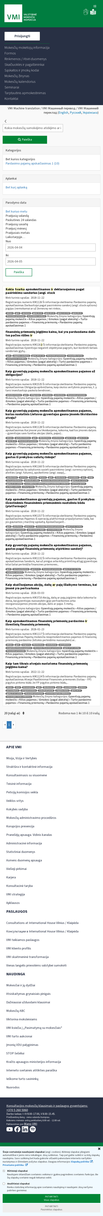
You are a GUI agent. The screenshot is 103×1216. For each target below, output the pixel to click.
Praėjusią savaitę (17, 224)
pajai (59, 687)
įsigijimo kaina (62, 690)
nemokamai (51, 645)
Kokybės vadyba (17, 809)
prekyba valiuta (13, 487)
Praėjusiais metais (18, 233)
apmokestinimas (14, 395)
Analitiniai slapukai (16, 1183)
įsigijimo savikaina (21, 356)
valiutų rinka (28, 487)
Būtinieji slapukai (15, 1171)
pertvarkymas (12, 690)
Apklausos (13, 903)
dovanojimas (28, 687)
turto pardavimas (14, 480)
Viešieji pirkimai (16, 869)
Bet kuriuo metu (16, 211)
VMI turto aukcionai (19, 1036)
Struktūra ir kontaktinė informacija (29, 767)
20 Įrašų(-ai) (14, 713)
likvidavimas (45, 438)
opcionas (26, 313)
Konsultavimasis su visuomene (26, 775)
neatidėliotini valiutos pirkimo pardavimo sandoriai (47, 484)
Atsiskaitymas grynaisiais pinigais (28, 994)
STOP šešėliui (15, 1053)
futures (42, 477)
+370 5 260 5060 (17, 1110)
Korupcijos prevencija (20, 826)
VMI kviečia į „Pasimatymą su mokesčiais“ (34, 1028)
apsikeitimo (12, 477)
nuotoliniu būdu (54, 530)
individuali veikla (32, 480)
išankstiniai (61, 477)
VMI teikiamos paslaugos (22, 940)
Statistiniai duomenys (20, 852)
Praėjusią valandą (17, 216)
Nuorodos (13, 1087)
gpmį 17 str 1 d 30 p (14, 484)
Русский (75, 112)
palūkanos (47, 395)
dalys (18, 687)
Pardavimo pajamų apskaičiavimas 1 (32, 163)
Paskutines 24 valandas (21, 220)
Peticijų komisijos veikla (22, 792)
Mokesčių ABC (15, 1011)
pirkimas (82, 687)
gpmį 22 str (37, 313)
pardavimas (60, 395)
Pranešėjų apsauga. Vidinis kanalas (29, 835)
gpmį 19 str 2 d (38, 356)
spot (83, 477)
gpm (17, 313)
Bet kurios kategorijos (20, 159)
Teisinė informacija (18, 784)
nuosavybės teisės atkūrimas (19, 697)
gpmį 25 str (77, 313)
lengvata (26, 645)
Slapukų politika (80, 1162)
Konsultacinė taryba (19, 886)
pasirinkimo (73, 477)
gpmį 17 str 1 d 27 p (79, 480)
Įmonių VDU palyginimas (22, 1045)
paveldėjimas (70, 687)
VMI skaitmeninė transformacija (27, 957)
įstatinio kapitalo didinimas (58, 693)
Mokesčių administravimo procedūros (31, 818)
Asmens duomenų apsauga (24, 860)
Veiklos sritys (15, 801)
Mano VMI (30, 1124)
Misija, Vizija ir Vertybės (21, 758)
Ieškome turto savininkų (22, 1079)
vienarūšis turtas (75, 356)
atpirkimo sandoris (15, 572)
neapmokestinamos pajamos (19, 648)
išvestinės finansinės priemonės (55, 480)
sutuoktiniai (64, 645)
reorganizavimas (28, 690)
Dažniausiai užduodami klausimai (28, 1002)
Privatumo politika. (13, 1165)
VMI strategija (15, 894)
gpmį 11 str (83, 438)
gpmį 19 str (76, 690)
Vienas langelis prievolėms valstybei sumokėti (36, 965)
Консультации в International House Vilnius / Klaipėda (42, 931)
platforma (17, 526)
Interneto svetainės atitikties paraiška (31, 1070)
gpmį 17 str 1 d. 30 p (72, 569)
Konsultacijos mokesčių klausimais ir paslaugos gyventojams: (47, 1106)
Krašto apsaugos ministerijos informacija (33, 1062)
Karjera (11, 877)
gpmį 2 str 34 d (63, 313)
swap (90, 477)
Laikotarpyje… (15, 237)
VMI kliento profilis (18, 948)
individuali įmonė (46, 690)
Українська (90, 112)
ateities (23, 477)
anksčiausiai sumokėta (16, 359)
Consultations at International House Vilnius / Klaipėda (42, 923)
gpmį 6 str (29, 526)
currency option (78, 484)
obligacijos (35, 395)
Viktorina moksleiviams (21, 1019)
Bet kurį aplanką (16, 187)
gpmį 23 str (50, 313)
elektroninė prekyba (36, 530)
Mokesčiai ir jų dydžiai (20, 985)
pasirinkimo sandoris (36, 316)
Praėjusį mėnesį (16, 228)
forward (33, 477)
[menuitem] (27, 47)
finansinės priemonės (16, 316)
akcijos (10, 313)
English (63, 112)
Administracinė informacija (24, 843)
